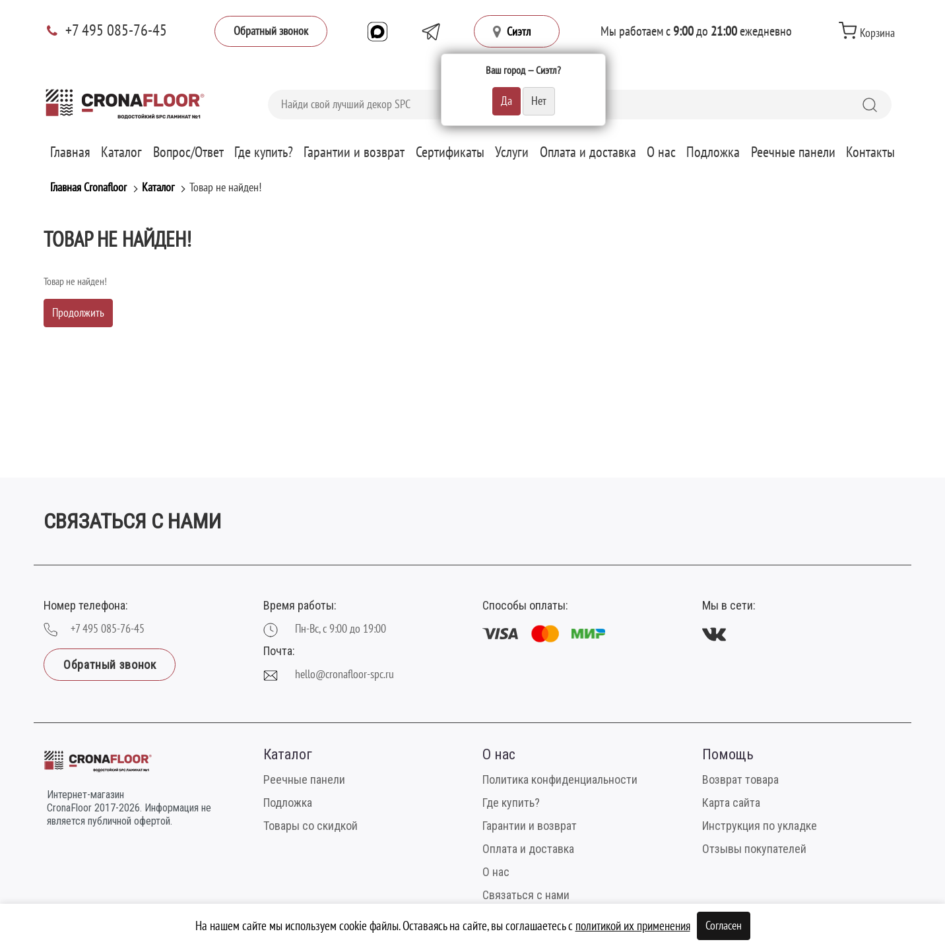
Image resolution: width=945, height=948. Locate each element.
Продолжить (78, 313)
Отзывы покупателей (754, 849)
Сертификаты (450, 152)
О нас (661, 152)
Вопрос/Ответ (188, 152)
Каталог (121, 152)
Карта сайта (731, 802)
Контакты (870, 152)
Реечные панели (793, 152)
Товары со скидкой (310, 826)
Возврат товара (740, 779)
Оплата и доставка (588, 152)
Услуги (512, 152)
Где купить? (263, 152)
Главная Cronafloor (88, 188)
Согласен (723, 926)
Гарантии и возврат (354, 152)
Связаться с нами (526, 895)
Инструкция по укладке (759, 826)
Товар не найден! (225, 188)
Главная (70, 152)
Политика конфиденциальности (559, 779)
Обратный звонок (271, 31)
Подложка (713, 152)
